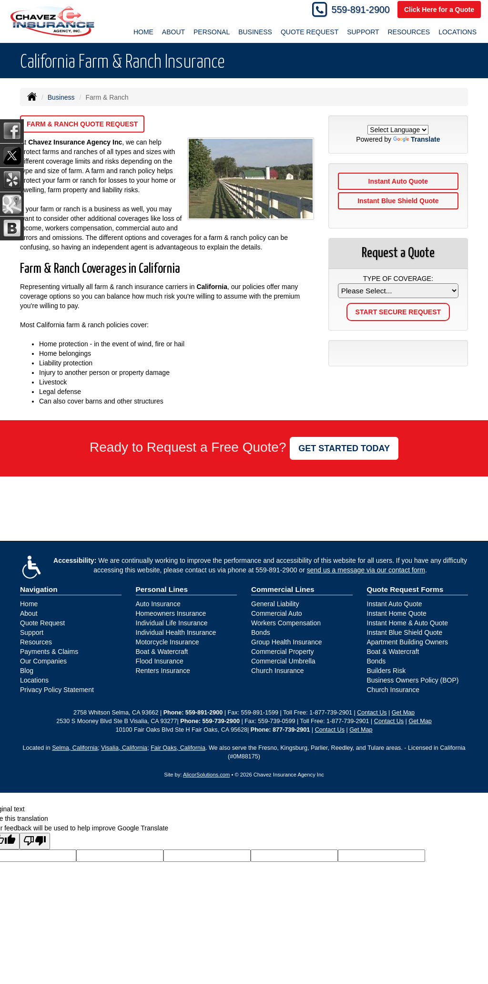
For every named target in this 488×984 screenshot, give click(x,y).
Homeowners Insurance (171, 613)
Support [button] (363, 32)
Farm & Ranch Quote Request (82, 124)
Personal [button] (211, 32)
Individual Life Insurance (172, 623)
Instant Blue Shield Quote (397, 201)
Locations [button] (457, 32)
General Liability (275, 604)
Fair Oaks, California (178, 748)
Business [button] (255, 32)
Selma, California (75, 748)
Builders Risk (386, 670)
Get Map (403, 712)
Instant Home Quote (397, 613)
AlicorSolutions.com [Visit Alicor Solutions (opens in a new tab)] (206, 774)
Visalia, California (124, 748)
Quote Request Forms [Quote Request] (405, 589)
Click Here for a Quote (439, 9)
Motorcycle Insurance (167, 642)
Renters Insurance (163, 670)
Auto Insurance (158, 604)
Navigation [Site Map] (39, 589)
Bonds (260, 632)
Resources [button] (408, 32)
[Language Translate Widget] (397, 130)
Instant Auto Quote (398, 181)
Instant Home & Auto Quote (407, 623)
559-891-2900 (361, 9)
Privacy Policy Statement (57, 690)
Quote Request (42, 623)
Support (31, 632)
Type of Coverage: (398, 278)
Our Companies (43, 661)
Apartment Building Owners (407, 642)
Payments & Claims (49, 651)
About (29, 613)
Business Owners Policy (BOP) (413, 680)
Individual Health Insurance (176, 632)
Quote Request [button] (309, 32)
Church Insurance (277, 670)
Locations (34, 680)
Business (61, 97)
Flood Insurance (159, 661)
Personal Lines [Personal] (162, 589)
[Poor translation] (35, 841)
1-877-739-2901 (330, 712)
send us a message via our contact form (366, 570)
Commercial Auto (276, 613)
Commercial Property (282, 651)
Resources (36, 642)
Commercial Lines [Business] (283, 589)
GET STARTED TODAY (344, 448)
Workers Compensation (286, 623)
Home (143, 32)
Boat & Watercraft (162, 651)
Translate (416, 139)
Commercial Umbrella (283, 661)
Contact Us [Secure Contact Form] (371, 712)
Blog (26, 670)
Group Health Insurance (286, 642)
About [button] (173, 32)
